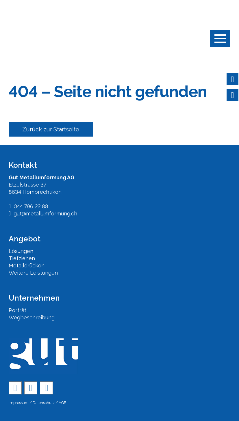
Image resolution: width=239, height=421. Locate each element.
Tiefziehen (22, 258)
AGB (62, 402)
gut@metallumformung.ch (43, 213)
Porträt (17, 310)
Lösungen (21, 251)
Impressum (19, 402)
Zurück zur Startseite (50, 129)
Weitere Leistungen (33, 273)
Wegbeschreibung (32, 317)
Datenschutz (44, 402)
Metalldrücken (27, 265)
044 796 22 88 (28, 206)
